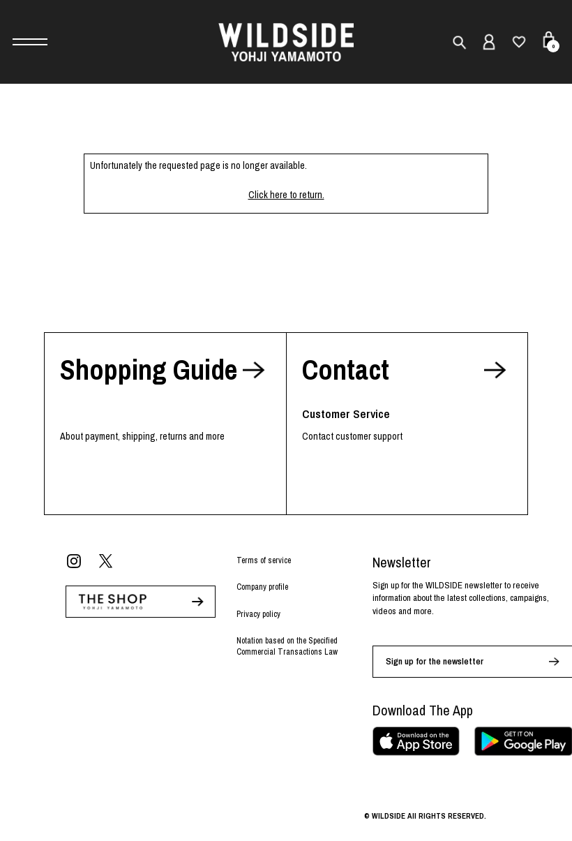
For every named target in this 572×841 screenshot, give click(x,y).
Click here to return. (286, 194)
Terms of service (263, 560)
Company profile (262, 587)
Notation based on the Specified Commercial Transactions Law (287, 646)
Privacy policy (258, 614)
